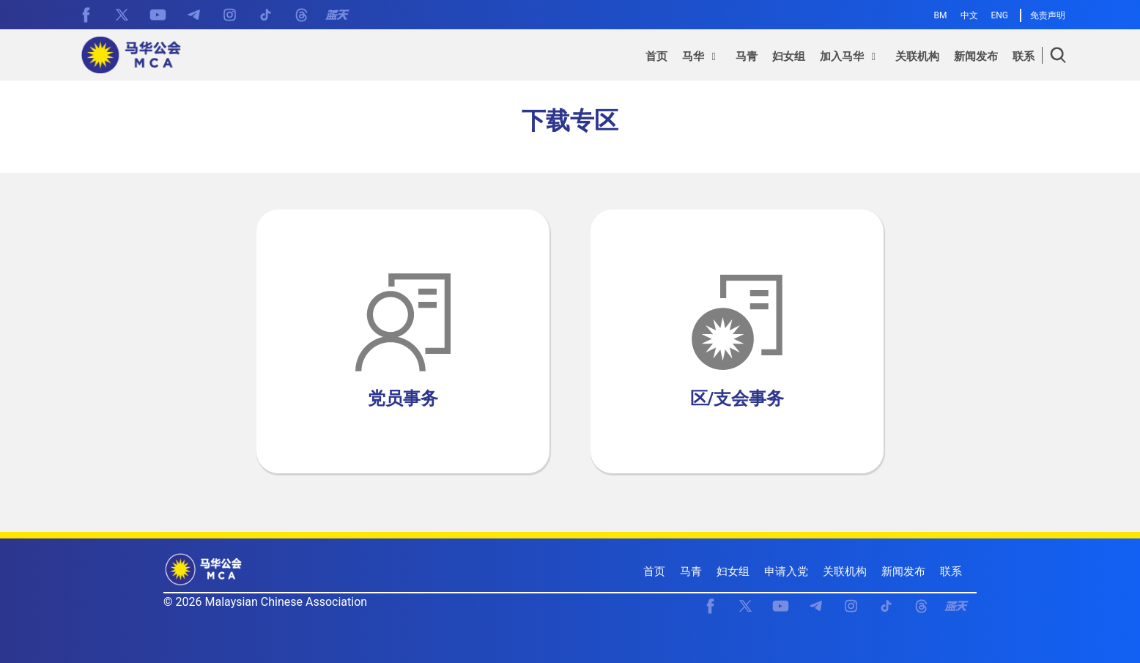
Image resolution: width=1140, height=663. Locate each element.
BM (940, 15)
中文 (969, 15)
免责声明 (1047, 15)
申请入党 (786, 571)
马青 (691, 571)
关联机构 (845, 571)
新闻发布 (903, 571)
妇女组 (733, 571)
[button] (701, 58)
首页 (654, 571)
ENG (999, 15)
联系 (951, 571)
